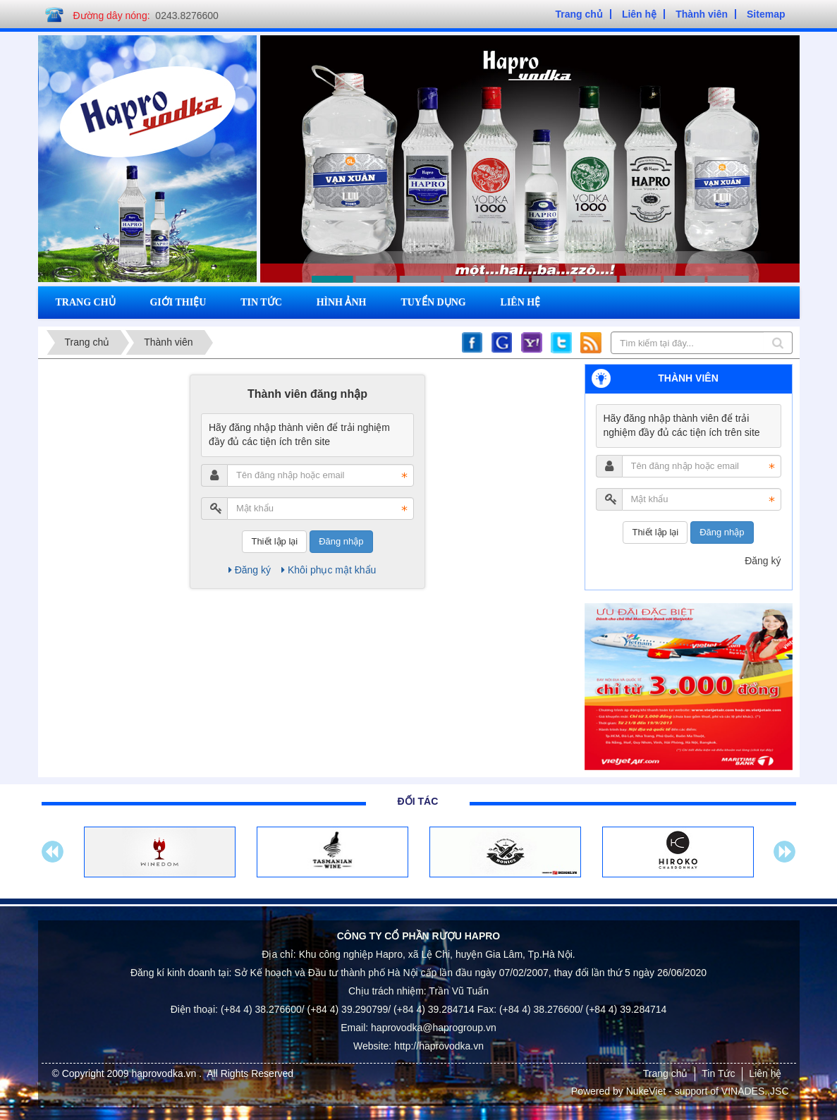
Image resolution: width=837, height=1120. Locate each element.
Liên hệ (521, 302)
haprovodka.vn (166, 1073)
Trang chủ (86, 302)
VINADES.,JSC (755, 1091)
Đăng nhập (341, 541)
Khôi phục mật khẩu (328, 570)
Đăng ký (249, 570)
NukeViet (646, 1091)
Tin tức (261, 302)
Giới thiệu (177, 302)
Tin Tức (718, 1073)
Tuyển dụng (433, 302)
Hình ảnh (342, 302)
